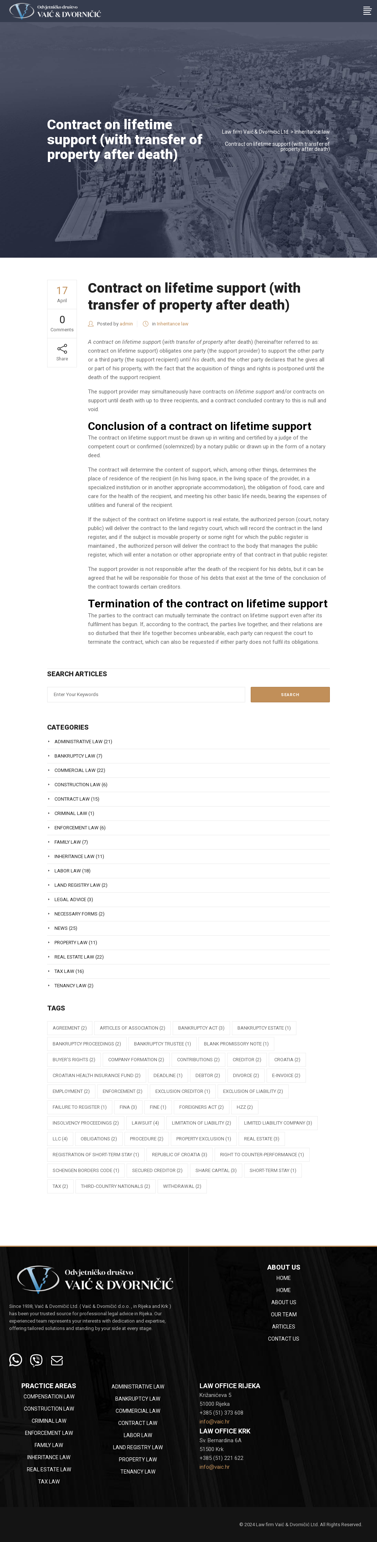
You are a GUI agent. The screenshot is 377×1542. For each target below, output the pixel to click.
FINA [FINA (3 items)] (128, 1107)
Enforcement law (76, 827)
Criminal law (70, 813)
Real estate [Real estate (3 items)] (261, 1138)
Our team (284, 1314)
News (61, 928)
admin (126, 324)
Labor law (67, 871)
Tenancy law (70, 985)
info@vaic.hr (215, 1421)
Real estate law (74, 957)
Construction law (77, 784)
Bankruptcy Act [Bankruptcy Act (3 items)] (201, 1028)
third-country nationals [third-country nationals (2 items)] (115, 1186)
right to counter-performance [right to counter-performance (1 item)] (262, 1154)
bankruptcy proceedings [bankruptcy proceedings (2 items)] (87, 1044)
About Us (283, 1302)
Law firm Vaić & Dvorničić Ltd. (255, 131)
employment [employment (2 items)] (71, 1091)
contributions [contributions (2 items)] (198, 1059)
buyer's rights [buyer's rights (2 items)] (74, 1059)
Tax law (64, 971)
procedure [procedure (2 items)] (146, 1138)
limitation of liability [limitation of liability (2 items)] (201, 1123)
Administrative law (78, 741)
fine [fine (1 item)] (158, 1107)
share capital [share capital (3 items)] (216, 1170)
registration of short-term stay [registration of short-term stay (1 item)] (96, 1154)
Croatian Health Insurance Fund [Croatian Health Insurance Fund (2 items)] (97, 1075)
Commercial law (75, 770)
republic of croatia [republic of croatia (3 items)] (179, 1154)
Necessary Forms (76, 914)
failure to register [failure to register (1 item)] (80, 1107)
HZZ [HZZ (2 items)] (245, 1107)
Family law (67, 842)
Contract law (72, 799)
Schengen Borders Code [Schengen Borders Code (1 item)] (86, 1170)
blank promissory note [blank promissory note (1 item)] (236, 1044)
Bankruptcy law (74, 756)
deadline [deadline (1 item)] (168, 1075)
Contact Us (283, 1339)
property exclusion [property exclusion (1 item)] (203, 1138)
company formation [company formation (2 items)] (136, 1059)
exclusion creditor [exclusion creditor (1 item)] (182, 1091)
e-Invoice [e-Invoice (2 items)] (286, 1075)
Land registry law (77, 885)
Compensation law (49, 1397)
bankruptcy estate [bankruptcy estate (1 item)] (264, 1028)
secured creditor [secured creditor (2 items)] (157, 1170)
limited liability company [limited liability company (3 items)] (278, 1123)
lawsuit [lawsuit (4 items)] (145, 1123)
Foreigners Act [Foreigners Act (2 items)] (201, 1107)
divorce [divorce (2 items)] (246, 1075)
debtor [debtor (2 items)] (207, 1075)
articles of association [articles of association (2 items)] (132, 1028)
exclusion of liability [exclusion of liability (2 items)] (253, 1091)
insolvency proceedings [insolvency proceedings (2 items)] (86, 1123)
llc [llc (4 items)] (60, 1138)
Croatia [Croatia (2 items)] (287, 1059)
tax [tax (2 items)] (60, 1186)
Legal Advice (70, 899)
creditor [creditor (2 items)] (247, 1059)
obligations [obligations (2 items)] (99, 1138)
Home (283, 1278)
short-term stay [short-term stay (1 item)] (273, 1170)
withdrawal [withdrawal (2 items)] (182, 1186)
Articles (283, 1327)
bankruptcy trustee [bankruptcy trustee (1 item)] (162, 1044)
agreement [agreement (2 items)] (70, 1028)
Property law (71, 942)
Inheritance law (312, 131)
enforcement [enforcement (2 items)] (122, 1091)
